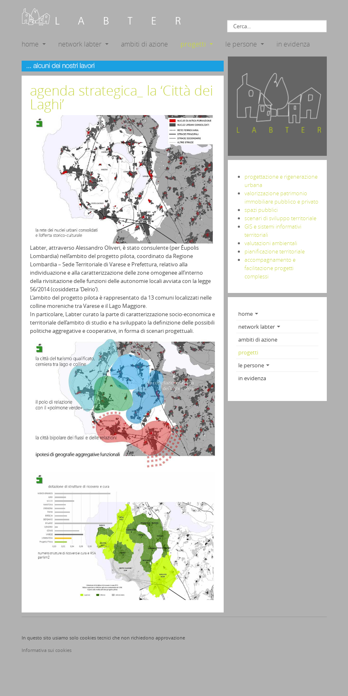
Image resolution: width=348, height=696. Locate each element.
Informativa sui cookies (47, 650)
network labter (83, 44)
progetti (196, 44)
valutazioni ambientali (270, 243)
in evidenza (293, 44)
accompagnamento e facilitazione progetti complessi (270, 268)
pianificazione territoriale (274, 251)
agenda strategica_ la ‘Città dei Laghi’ (121, 97)
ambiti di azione (144, 44)
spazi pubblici (261, 210)
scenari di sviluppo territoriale (280, 218)
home (34, 44)
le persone (244, 44)
